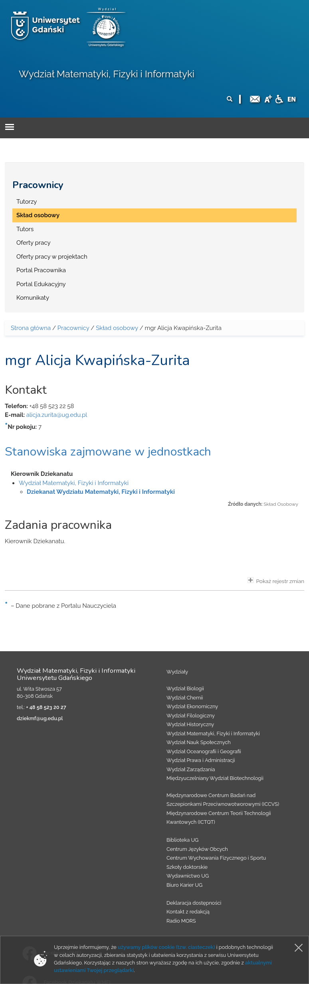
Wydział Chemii (184, 698)
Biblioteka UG (182, 840)
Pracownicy (37, 185)
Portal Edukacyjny (41, 284)
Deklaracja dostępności (193, 903)
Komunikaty (32, 297)
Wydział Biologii (185, 688)
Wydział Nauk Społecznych (198, 742)
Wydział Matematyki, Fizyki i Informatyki (106, 74)
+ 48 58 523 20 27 (46, 707)
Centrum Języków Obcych (197, 849)
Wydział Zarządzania (190, 769)
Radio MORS (181, 921)
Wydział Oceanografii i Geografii (203, 751)
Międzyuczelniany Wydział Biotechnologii (214, 778)
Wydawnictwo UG (187, 876)
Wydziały (177, 672)
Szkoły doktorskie (187, 867)
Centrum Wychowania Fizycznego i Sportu (216, 858)
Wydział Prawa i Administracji (200, 760)
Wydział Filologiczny (190, 716)
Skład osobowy (37, 215)
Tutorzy (26, 201)
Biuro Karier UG (184, 885)
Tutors (25, 229)
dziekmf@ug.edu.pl (40, 718)
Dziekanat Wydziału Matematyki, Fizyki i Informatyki (101, 491)
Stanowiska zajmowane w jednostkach (108, 452)
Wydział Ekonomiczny (192, 706)
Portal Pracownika (41, 270)
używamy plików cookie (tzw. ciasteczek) (166, 947)
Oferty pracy (33, 242)
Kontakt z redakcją (188, 912)
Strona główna (31, 328)
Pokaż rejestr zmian (276, 580)
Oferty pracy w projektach (51, 256)
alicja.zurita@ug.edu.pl (56, 414)
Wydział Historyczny (190, 724)
